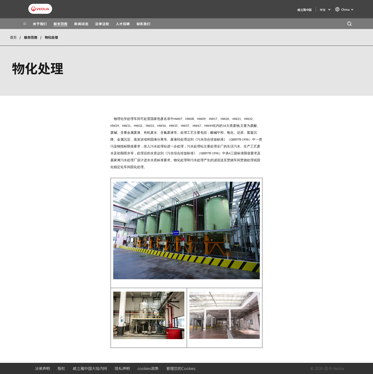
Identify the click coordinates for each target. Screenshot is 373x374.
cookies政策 (148, 368)
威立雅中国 (304, 10)
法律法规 (102, 23)
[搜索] (349, 23)
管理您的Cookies (181, 368)
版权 (61, 368)
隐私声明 (122, 368)
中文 (322, 10)
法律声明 (42, 368)
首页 (13, 37)
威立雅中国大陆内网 (90, 368)
